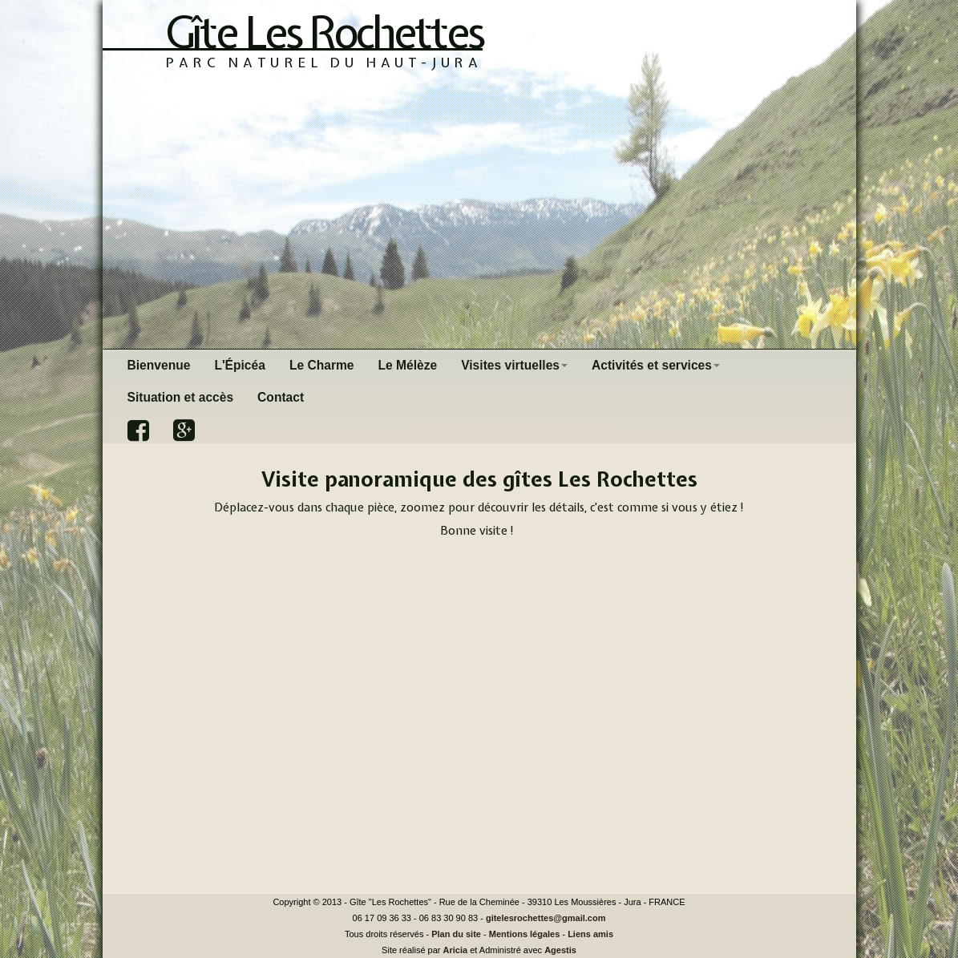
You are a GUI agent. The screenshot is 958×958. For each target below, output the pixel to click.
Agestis (560, 950)
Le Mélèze (408, 365)
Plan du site (456, 934)
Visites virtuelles (514, 365)
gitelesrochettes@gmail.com (546, 918)
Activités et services (656, 365)
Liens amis (590, 934)
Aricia (455, 950)
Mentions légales (524, 934)
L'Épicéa (239, 365)
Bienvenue (159, 365)
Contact (280, 397)
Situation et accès (180, 397)
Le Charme (321, 365)
